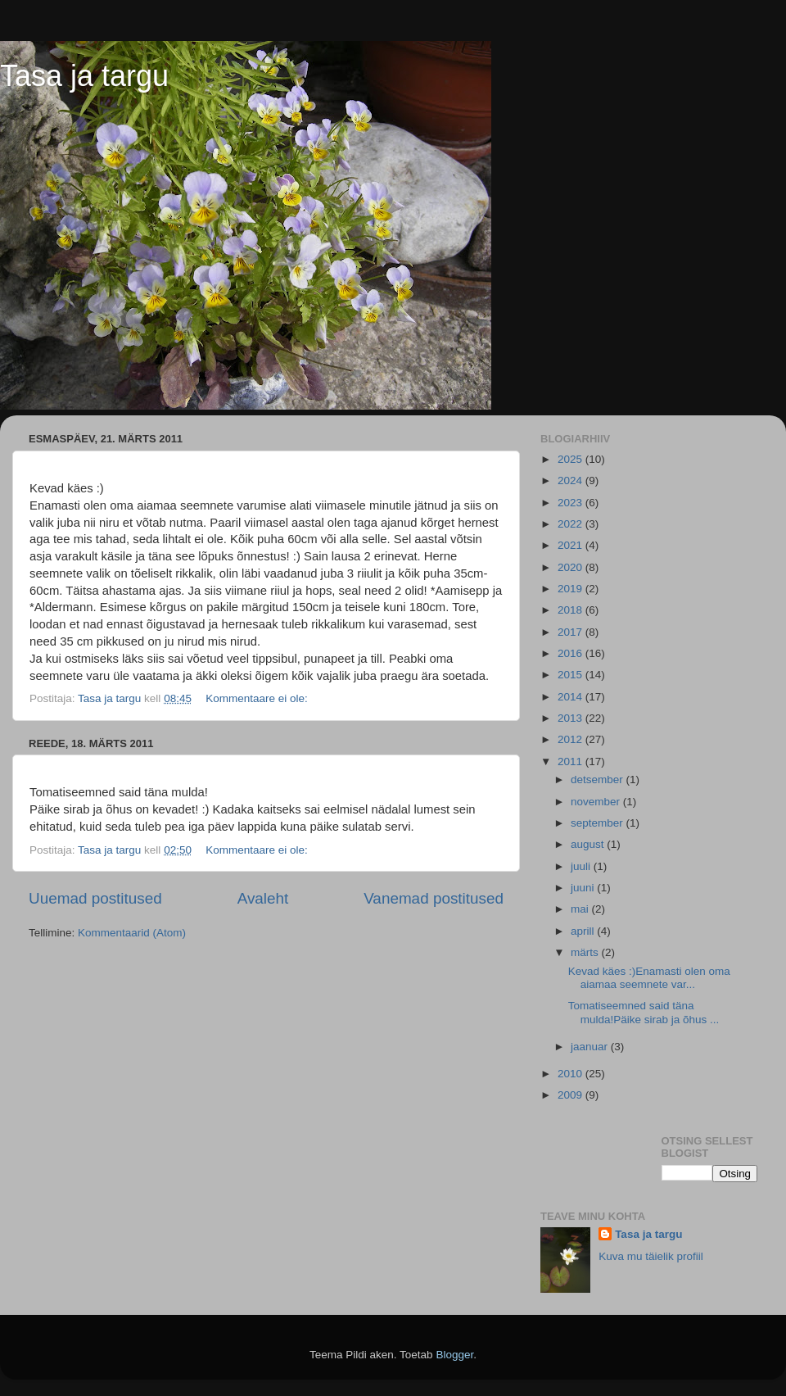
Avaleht (263, 898)
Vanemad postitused (434, 898)
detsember (598, 779)
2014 (571, 697)
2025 (571, 459)
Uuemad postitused (95, 898)
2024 (571, 480)
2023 (571, 502)
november (597, 801)
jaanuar (591, 1046)
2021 (571, 545)
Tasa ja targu (84, 76)
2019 (571, 588)
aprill (584, 931)
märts (586, 952)
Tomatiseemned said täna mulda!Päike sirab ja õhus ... (644, 1012)
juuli (582, 866)
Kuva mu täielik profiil (651, 1256)
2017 (571, 632)
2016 (571, 653)
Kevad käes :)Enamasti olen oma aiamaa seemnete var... (649, 977)
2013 (571, 718)
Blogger (454, 1354)
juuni (584, 888)
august (589, 844)
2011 (571, 761)
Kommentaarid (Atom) (132, 933)
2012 (571, 739)
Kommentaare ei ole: (258, 698)
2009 (571, 1095)
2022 (571, 524)
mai (581, 909)
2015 (571, 675)
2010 (571, 1073)
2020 (571, 567)
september (598, 823)
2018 (571, 610)
